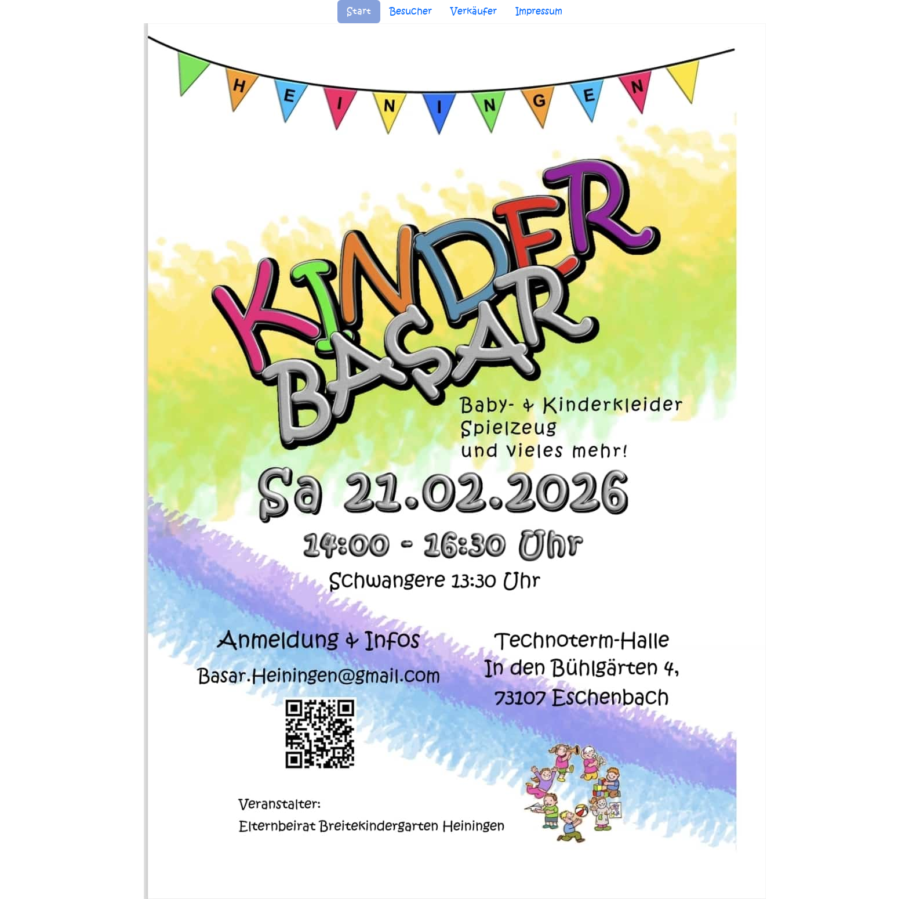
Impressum (538, 11)
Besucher (411, 11)
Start (359, 11)
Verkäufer (473, 11)
